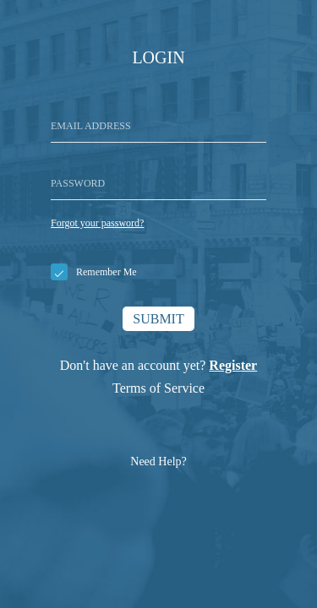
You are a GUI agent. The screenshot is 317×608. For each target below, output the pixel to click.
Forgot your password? (97, 223)
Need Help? (158, 461)
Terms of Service (158, 388)
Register (233, 365)
